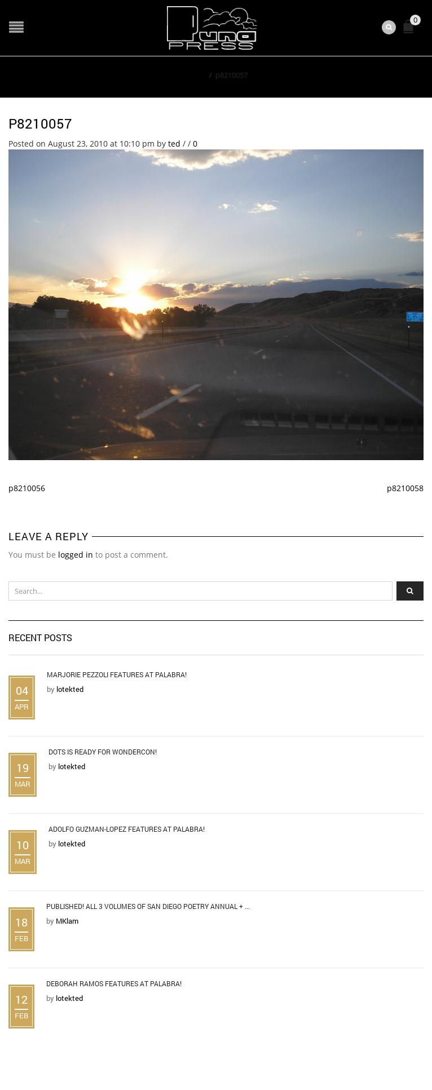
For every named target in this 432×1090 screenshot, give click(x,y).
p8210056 (26, 488)
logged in (75, 554)
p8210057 (40, 123)
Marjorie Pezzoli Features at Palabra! (117, 674)
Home (195, 75)
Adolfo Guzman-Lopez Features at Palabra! (127, 828)
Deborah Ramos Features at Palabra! (114, 983)
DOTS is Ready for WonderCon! (103, 751)
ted (174, 143)
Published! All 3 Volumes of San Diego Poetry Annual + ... (148, 906)
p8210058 (405, 488)
